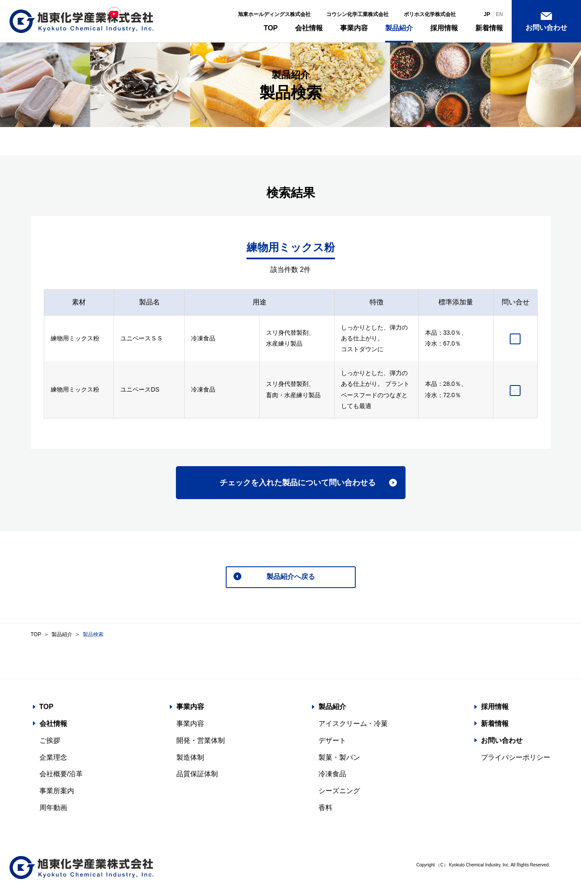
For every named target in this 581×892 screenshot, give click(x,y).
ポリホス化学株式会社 (430, 14)
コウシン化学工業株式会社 (357, 14)
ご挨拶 (49, 742)
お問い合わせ (546, 27)
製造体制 (190, 759)
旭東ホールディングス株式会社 (274, 14)
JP (487, 14)
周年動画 (53, 810)
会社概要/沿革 (61, 776)
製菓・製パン (339, 759)
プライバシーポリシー (515, 759)
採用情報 (444, 28)
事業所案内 (56, 793)
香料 (325, 810)
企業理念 (53, 759)
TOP (270, 28)
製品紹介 (399, 28)
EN (499, 14)
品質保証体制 (197, 776)
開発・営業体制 (200, 742)
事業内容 (354, 28)
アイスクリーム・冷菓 (353, 725)
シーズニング (339, 793)
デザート (332, 742)
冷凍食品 (332, 776)
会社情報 (309, 28)
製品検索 (93, 637)
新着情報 (489, 28)
